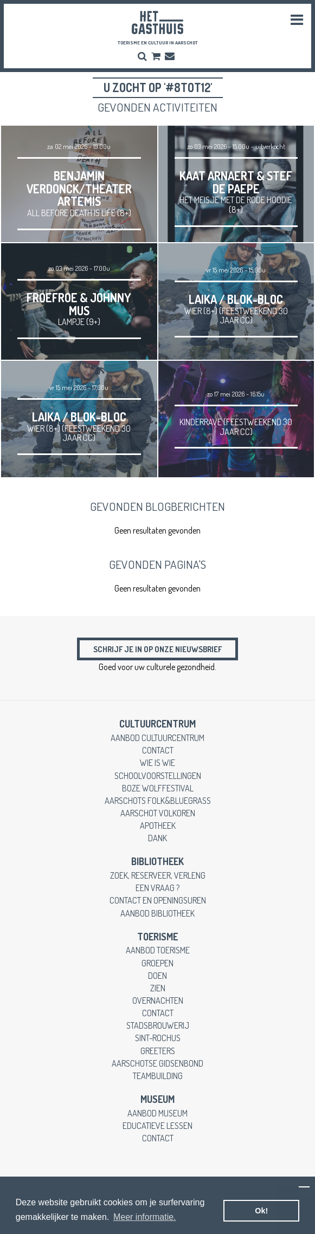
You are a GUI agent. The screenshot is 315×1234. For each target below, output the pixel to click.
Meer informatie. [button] (144, 1217)
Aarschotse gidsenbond (157, 1063)
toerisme (157, 937)
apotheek (158, 825)
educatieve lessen (157, 1125)
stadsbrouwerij (157, 1025)
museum (157, 1099)
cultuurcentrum (157, 724)
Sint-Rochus (158, 1037)
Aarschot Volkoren (157, 813)
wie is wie (157, 762)
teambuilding (158, 1075)
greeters (157, 1050)
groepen (157, 963)
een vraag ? (157, 887)
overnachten (157, 1000)
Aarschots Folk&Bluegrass (158, 800)
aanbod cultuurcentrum (157, 737)
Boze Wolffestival (158, 788)
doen (157, 975)
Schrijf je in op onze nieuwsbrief (157, 649)
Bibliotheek (157, 861)
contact (157, 750)
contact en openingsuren (158, 900)
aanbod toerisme (158, 950)
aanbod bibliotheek (157, 913)
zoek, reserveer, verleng (157, 875)
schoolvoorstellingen (157, 775)
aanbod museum (157, 1113)
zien (157, 987)
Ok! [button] (261, 1210)
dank (157, 837)
